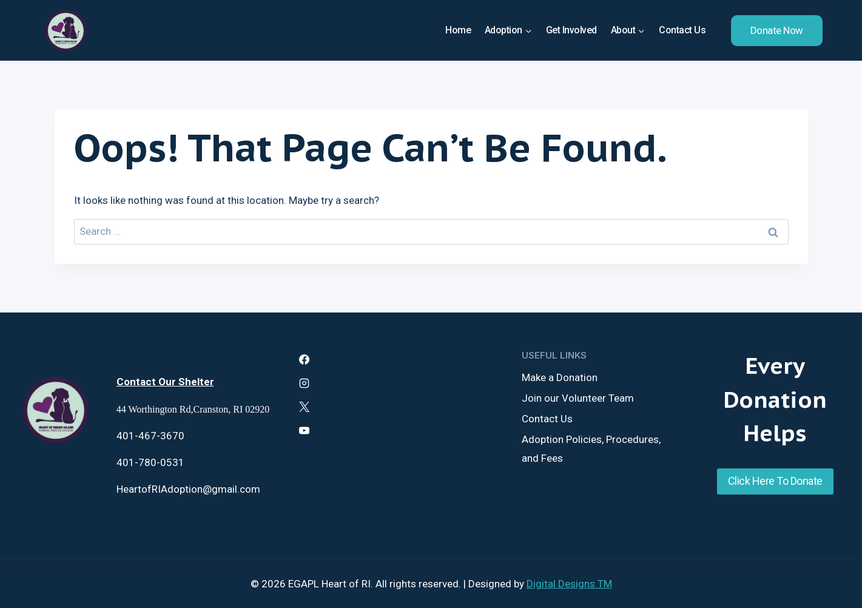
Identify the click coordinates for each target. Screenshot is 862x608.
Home (458, 30)
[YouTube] (304, 431)
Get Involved (571, 30)
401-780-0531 (150, 462)
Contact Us (682, 30)
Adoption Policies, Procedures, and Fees (591, 448)
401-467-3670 (150, 436)
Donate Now (776, 30)
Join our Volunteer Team (578, 398)
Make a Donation (560, 377)
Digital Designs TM (569, 584)
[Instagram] (304, 383)
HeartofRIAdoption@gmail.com (188, 489)
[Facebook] (304, 359)
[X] (304, 407)
